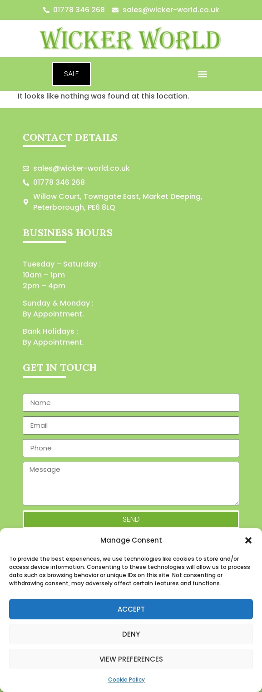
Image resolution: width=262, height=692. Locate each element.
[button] (248, 540)
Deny (131, 634)
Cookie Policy (126, 679)
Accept (131, 609)
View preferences (131, 659)
